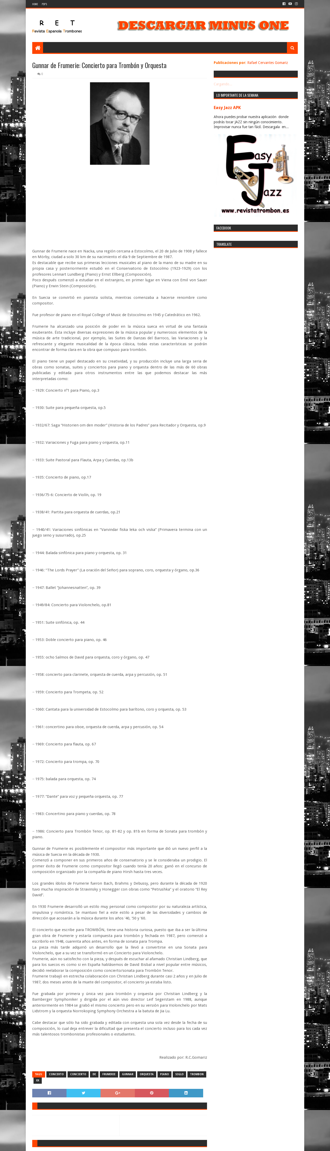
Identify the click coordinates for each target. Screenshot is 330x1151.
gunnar (127, 1074)
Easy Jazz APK (227, 107)
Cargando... (223, 84)
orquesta (147, 1074)
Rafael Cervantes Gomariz (267, 63)
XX (37, 1080)
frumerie (109, 1074)
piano (164, 1074)
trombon (197, 1074)
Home (35, 4)
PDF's (44, 4)
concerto (56, 1074)
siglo (179, 1074)
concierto (78, 1074)
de (94, 1074)
